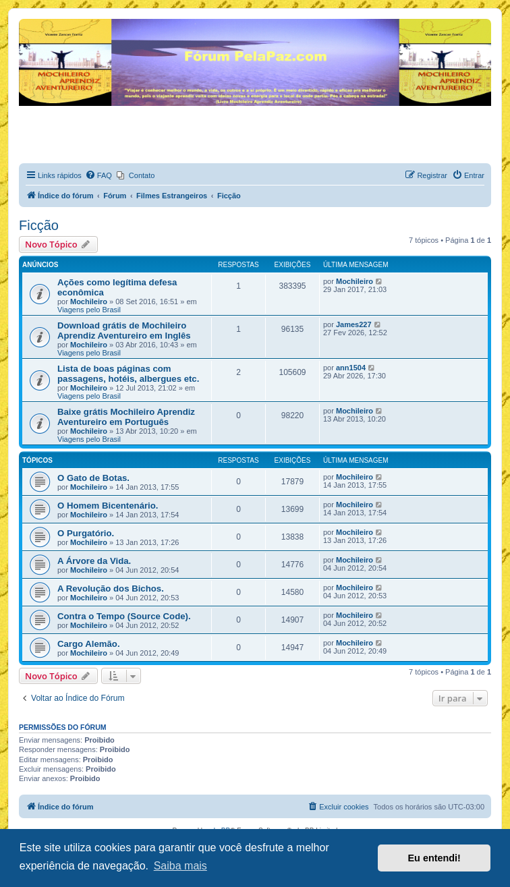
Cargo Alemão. (88, 644)
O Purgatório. (85, 533)
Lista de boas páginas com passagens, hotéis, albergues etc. (128, 374)
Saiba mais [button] (180, 865)
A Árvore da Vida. (94, 561)
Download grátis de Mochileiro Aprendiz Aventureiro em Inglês (124, 330)
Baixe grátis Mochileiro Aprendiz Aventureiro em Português (126, 417)
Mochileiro (88, 301)
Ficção (39, 225)
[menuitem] (98, 175)
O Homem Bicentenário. (108, 505)
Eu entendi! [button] (434, 858)
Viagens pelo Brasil (89, 310)
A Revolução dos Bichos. (110, 588)
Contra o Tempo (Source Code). (124, 616)
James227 (354, 324)
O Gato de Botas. (93, 478)
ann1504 (351, 368)
